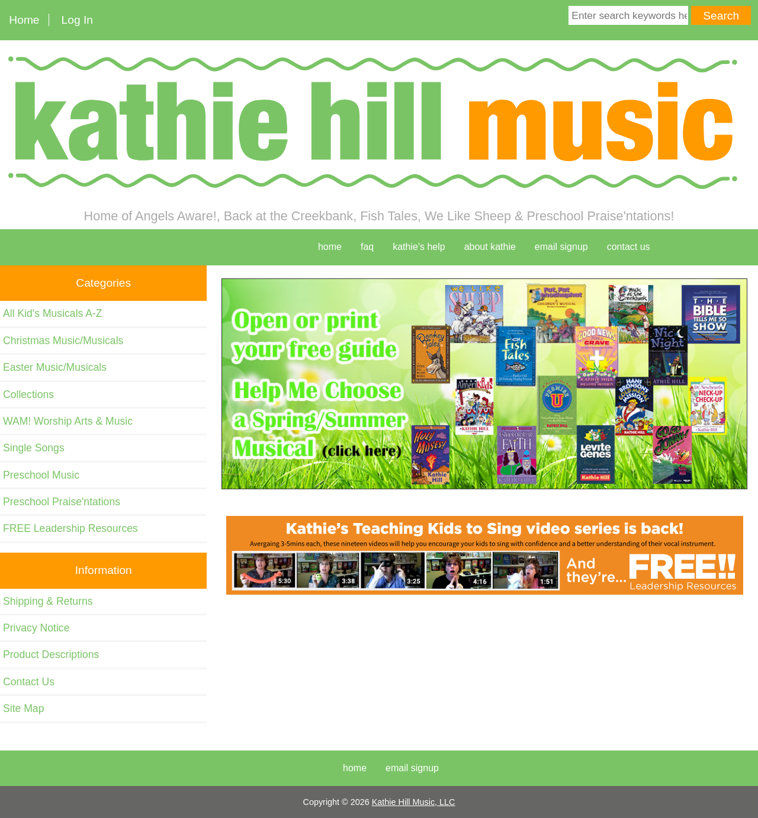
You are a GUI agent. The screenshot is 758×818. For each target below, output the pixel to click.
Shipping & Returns (48, 601)
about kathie (490, 247)
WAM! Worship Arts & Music (68, 421)
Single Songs (34, 448)
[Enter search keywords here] (628, 15)
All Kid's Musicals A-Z (52, 313)
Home (24, 20)
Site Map (23, 708)
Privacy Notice (36, 628)
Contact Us (28, 682)
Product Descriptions (51, 654)
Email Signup (561, 247)
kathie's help (419, 247)
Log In (77, 20)
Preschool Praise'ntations (61, 502)
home (330, 247)
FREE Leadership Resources (70, 528)
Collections (28, 394)
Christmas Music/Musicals (63, 341)
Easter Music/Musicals (55, 367)
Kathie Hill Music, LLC (413, 802)
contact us (628, 247)
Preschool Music (41, 475)
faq (367, 247)
